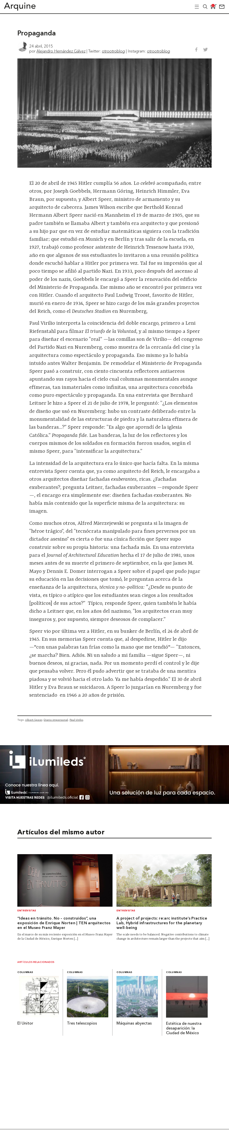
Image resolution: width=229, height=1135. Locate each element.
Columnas (25, 972)
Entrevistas (26, 911)
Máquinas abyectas (134, 1024)
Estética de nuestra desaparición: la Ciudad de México (183, 1028)
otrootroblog (113, 51)
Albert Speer (33, 719)
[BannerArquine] (114, 802)
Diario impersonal (56, 719)
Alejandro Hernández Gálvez (61, 51)
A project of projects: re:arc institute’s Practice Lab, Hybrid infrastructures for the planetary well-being (161, 923)
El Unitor (25, 1024)
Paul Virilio (76, 719)
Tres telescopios (82, 1024)
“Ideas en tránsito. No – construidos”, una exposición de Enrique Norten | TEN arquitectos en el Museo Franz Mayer (64, 923)
